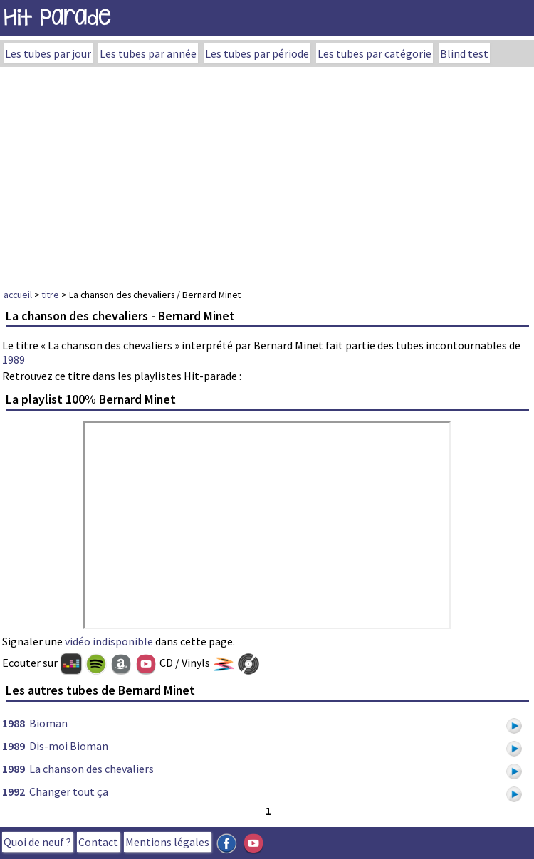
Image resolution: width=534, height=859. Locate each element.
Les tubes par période (257, 53)
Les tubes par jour (48, 53)
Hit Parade (57, 17)
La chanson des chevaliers (91, 768)
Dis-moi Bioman (68, 746)
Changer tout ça (68, 791)
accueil (18, 294)
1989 (13, 359)
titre (50, 294)
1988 (13, 723)
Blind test (464, 53)
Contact (98, 842)
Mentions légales (167, 842)
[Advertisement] (267, 173)
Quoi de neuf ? (37, 842)
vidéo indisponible (109, 641)
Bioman (48, 723)
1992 (13, 791)
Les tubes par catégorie (374, 53)
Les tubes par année (148, 53)
